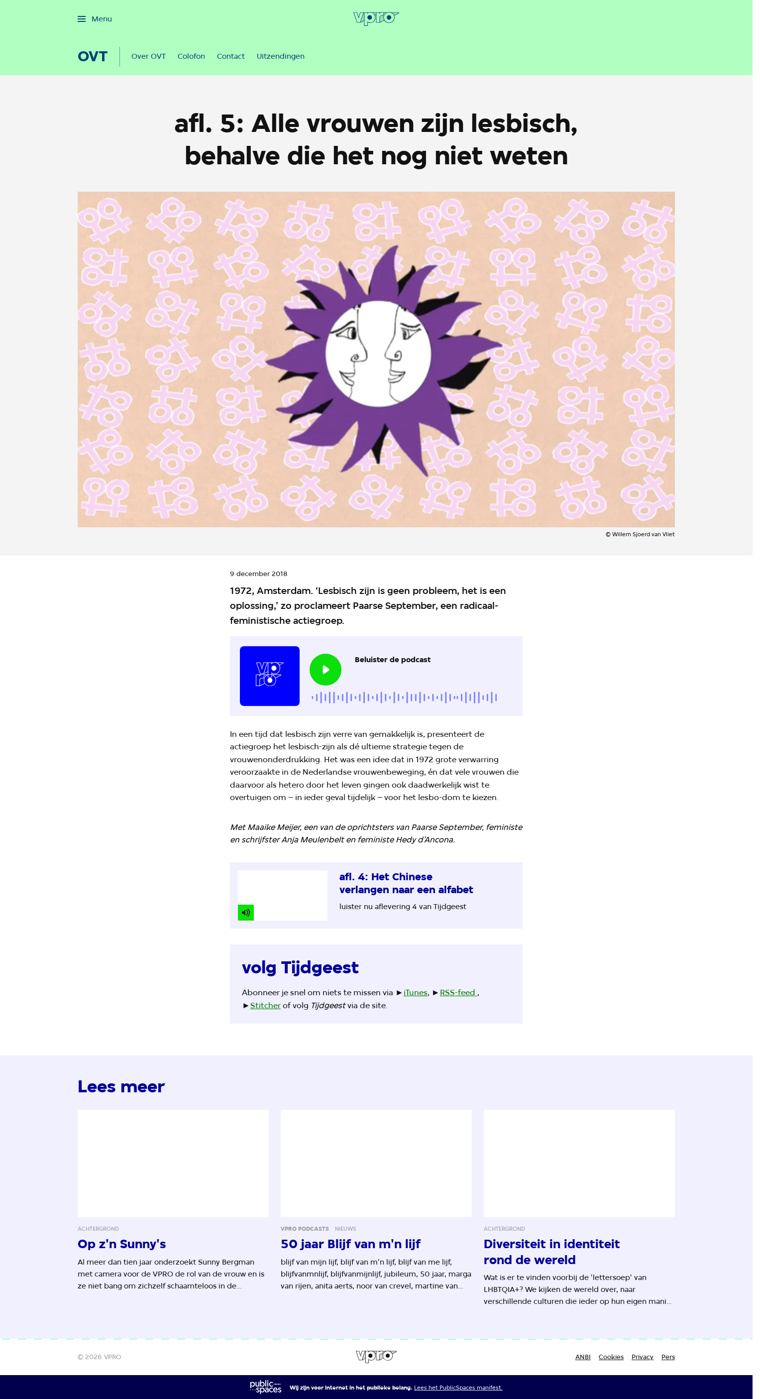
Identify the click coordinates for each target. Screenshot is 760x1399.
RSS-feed (457, 992)
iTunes (416, 992)
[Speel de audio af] (325, 670)
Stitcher (265, 1005)
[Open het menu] (95, 19)
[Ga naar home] (376, 19)
